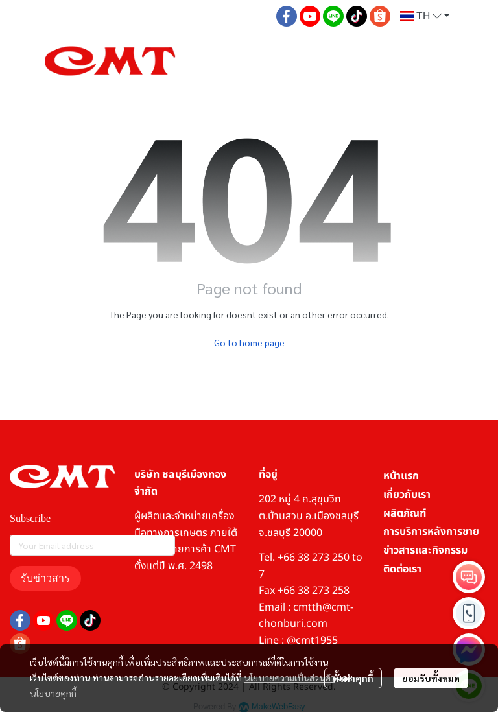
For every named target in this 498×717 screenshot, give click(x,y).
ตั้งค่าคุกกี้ (353, 678)
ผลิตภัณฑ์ (404, 513)
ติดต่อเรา (402, 569)
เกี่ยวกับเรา (407, 494)
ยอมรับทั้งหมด (431, 678)
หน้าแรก (401, 476)
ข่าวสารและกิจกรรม (425, 550)
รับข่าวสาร (45, 577)
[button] (424, 16)
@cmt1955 (312, 640)
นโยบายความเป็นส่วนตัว (289, 677)
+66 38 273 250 (314, 557)
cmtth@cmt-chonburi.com (306, 616)
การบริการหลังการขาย (431, 531)
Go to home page (249, 342)
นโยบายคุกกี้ (53, 693)
